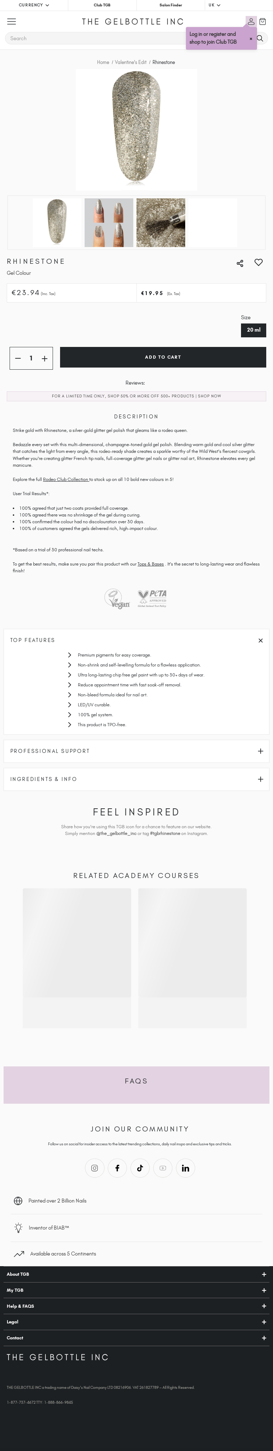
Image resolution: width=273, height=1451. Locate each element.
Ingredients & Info (137, 779)
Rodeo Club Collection (66, 479)
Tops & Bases (151, 564)
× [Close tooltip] (251, 38)
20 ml (254, 330)
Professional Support (137, 751)
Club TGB (102, 4)
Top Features (136, 640)
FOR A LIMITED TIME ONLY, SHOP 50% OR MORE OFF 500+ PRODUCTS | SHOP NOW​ (136, 395)
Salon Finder (171, 4)
